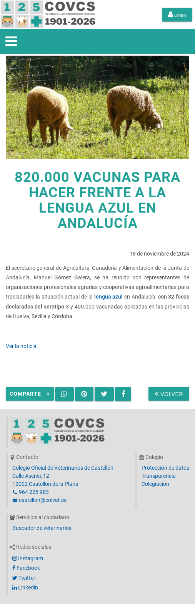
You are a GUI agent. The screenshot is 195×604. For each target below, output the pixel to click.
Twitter (23, 578)
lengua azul (108, 297)
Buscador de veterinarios (42, 528)
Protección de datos (165, 468)
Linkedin (25, 587)
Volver (169, 394)
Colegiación (155, 484)
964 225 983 (30, 492)
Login (177, 14)
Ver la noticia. (22, 346)
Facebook (26, 568)
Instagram (27, 558)
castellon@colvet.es (39, 500)
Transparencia (159, 476)
